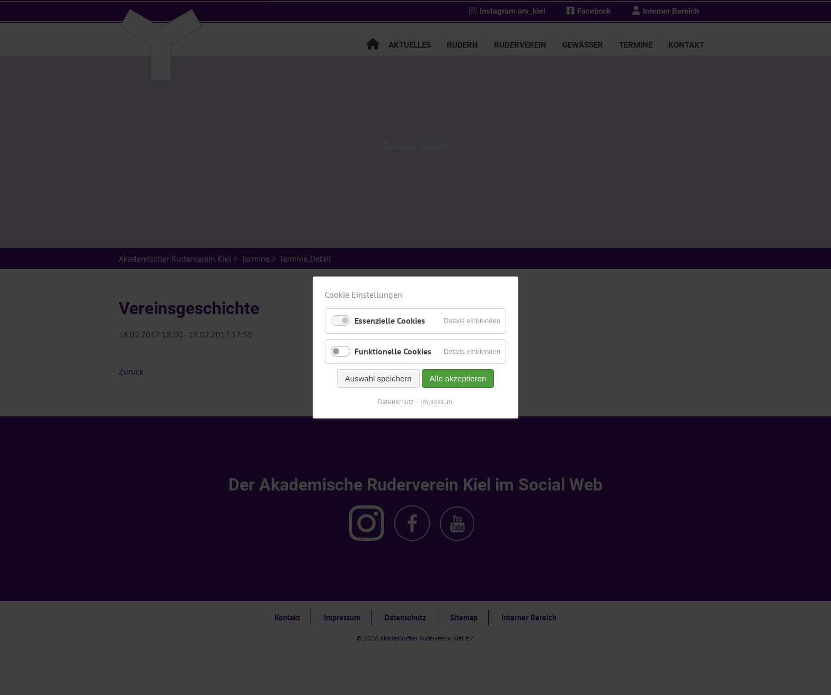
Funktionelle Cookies (393, 351)
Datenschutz (396, 401)
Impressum (437, 401)
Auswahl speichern (378, 378)
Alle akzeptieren (458, 378)
